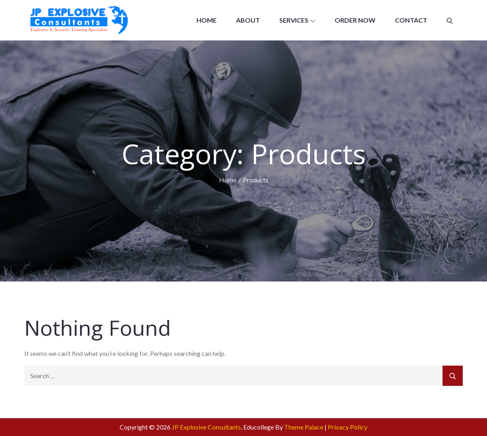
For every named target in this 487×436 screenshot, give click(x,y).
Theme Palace (303, 427)
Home (206, 20)
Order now (355, 20)
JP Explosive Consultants (206, 427)
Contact (411, 20)
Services (297, 20)
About (248, 20)
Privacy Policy (347, 427)
